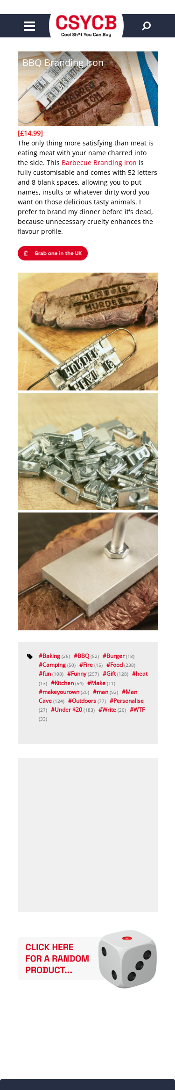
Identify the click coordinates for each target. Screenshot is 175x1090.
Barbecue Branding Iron (99, 162)
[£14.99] (30, 133)
